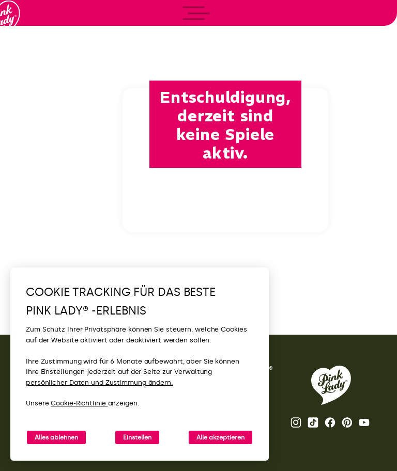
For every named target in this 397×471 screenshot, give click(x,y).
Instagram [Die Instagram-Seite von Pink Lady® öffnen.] (295, 422)
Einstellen (137, 437)
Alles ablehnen (56, 437)
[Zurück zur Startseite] (27, 51)
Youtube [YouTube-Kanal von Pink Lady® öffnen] (364, 422)
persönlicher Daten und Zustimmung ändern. (99, 382)
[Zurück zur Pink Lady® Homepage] (331, 385)
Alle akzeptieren (220, 437)
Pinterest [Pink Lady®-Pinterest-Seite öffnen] (347, 422)
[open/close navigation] (27, 235)
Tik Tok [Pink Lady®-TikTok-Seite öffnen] (313, 422)
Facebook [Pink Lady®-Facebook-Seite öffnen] (330, 422)
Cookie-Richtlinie (79, 403)
